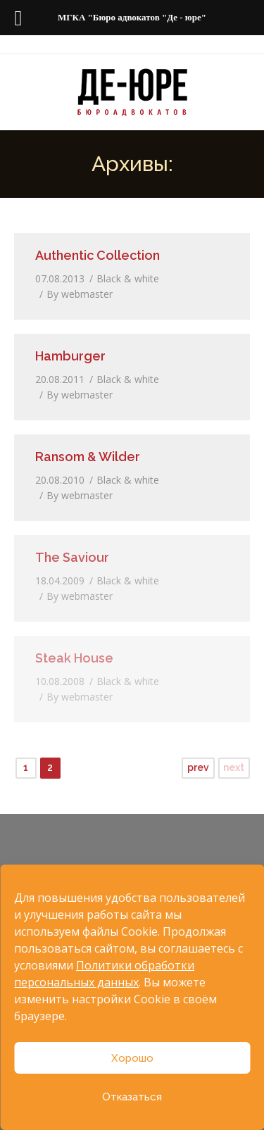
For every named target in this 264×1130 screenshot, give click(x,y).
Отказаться (132, 1097)
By (79, 294)
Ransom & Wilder (87, 456)
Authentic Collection (97, 255)
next (233, 767)
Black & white (127, 278)
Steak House (74, 658)
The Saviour (72, 557)
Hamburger (70, 356)
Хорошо (132, 1058)
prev (198, 767)
